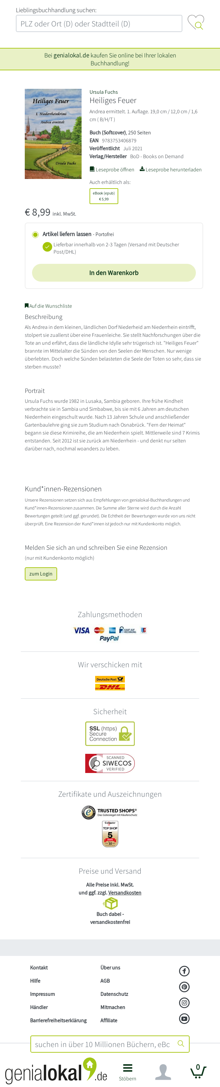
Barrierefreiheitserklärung (58, 1020)
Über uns (110, 967)
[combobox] (102, 1044)
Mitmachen (112, 1007)
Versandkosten (124, 892)
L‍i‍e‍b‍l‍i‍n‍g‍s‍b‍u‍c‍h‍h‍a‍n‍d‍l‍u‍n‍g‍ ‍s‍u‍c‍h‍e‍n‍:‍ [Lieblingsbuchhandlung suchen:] (56, 10)
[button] (127, 1075)
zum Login (41, 573)
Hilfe (35, 980)
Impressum (42, 994)
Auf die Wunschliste (48, 305)
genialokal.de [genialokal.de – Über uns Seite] (71, 55)
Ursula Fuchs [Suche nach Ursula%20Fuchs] (104, 91)
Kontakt (39, 967)
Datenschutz (114, 994)
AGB (105, 980)
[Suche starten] (181, 1044)
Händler (39, 1007)
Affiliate (108, 1020)
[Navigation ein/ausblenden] (163, 1072)
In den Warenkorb (113, 272)
